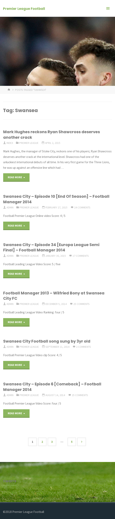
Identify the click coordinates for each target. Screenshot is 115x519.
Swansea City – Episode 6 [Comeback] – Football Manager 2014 (52, 386)
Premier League (28, 143)
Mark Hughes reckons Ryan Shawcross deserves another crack (51, 134)
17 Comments (81, 256)
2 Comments (83, 346)
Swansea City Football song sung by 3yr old (46, 341)
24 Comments (82, 207)
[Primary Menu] (108, 8)
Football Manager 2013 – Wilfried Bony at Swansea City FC (53, 295)
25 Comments (81, 304)
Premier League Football (24, 8)
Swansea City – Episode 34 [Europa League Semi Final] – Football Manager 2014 (51, 247)
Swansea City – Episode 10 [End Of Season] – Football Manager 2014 (56, 199)
